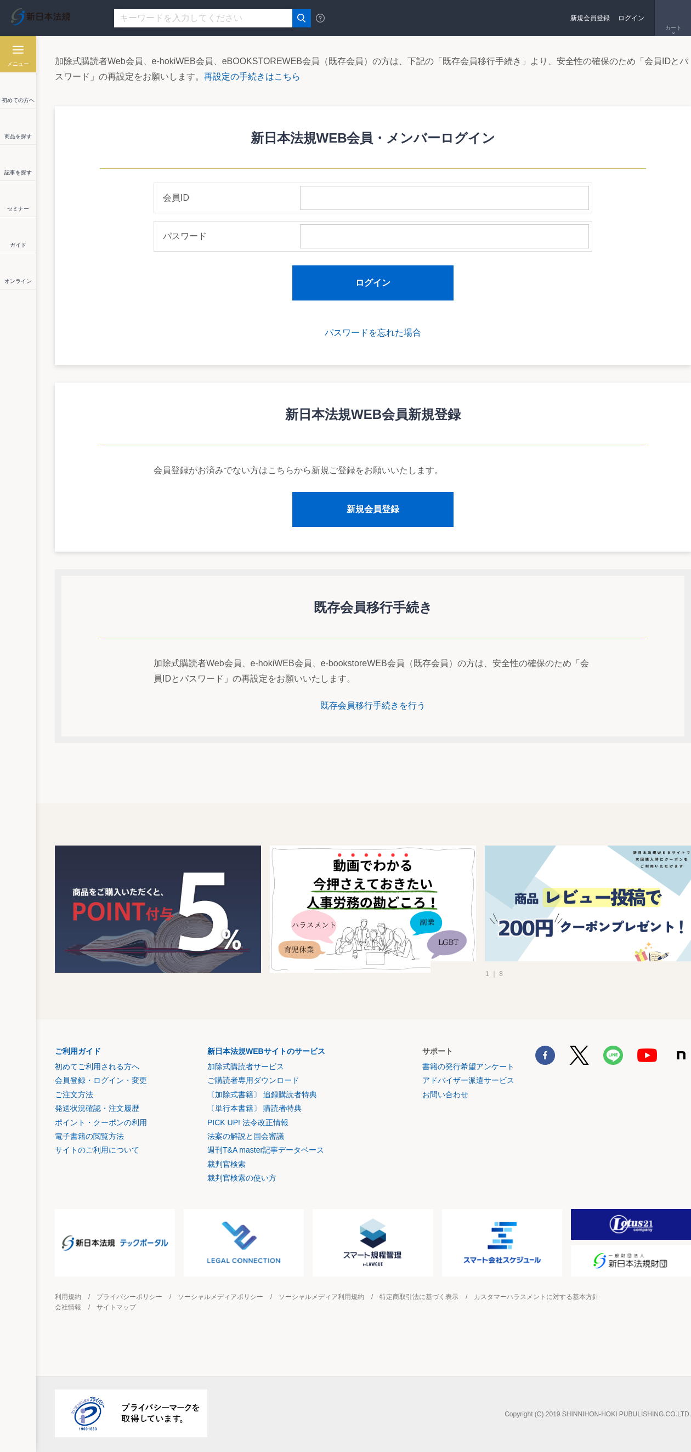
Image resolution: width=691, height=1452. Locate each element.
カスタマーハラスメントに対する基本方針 (536, 1297)
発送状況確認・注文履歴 (97, 1108)
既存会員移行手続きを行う (373, 705)
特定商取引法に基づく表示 (419, 1297)
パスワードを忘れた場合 (373, 332)
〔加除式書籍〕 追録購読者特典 (262, 1094)
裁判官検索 (226, 1164)
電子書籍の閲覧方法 (89, 1136)
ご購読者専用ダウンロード (253, 1080)
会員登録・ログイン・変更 (101, 1080)
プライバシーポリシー (129, 1297)
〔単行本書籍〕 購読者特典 (254, 1108)
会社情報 (68, 1307)
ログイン (631, 18)
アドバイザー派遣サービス (468, 1080)
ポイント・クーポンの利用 (101, 1122)
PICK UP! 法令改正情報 (247, 1122)
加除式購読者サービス (245, 1066)
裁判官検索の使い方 (241, 1177)
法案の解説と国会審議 (245, 1136)
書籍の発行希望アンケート (468, 1066)
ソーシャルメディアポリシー (220, 1297)
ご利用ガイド (78, 1051)
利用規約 (68, 1297)
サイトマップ (116, 1307)
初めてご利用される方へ (97, 1066)
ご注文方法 (74, 1094)
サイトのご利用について (97, 1149)
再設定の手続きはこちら (252, 76)
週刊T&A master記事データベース (265, 1149)
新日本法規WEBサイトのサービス (266, 1051)
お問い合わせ (445, 1094)
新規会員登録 (590, 18)
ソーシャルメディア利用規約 (321, 1297)
